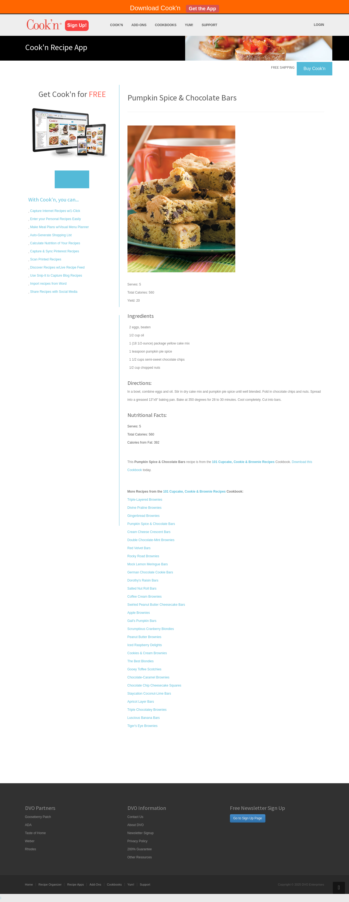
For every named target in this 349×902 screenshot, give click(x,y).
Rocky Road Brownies (143, 556)
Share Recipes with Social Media (53, 292)
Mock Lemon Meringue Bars (147, 564)
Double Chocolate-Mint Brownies (151, 540)
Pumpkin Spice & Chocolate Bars (151, 524)
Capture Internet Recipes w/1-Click (54, 211)
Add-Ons (138, 25)
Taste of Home (35, 833)
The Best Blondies (140, 661)
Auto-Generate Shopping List (50, 235)
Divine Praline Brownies (144, 508)
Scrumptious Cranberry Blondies (150, 629)
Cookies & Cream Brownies (147, 653)
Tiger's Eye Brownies (142, 726)
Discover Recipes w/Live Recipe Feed (57, 267)
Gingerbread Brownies (143, 516)
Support (209, 25)
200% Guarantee (139, 849)
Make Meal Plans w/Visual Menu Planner (59, 227)
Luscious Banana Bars (143, 718)
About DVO (135, 825)
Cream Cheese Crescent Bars (149, 532)
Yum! (189, 25)
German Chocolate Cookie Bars (150, 572)
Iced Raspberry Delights (144, 645)
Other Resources (139, 857)
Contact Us (135, 817)
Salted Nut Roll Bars (142, 588)
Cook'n (116, 25)
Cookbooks (166, 25)
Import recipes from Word (48, 283)
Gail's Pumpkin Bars (142, 621)
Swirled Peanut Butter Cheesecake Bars (156, 605)
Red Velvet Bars (139, 548)
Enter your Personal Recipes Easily (55, 219)
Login (319, 25)
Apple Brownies (138, 613)
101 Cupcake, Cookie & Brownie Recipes (194, 491)
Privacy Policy (137, 841)
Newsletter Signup (140, 833)
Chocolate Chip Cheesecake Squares (154, 685)
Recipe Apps (75, 884)
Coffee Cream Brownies (144, 596)
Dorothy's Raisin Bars (142, 580)
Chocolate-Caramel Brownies (148, 677)
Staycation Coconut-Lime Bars (149, 693)
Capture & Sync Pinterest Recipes (54, 251)
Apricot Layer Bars (140, 702)
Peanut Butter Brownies (144, 637)
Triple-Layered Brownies (145, 500)
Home (29, 884)
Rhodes (30, 849)
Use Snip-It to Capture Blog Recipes (55, 275)
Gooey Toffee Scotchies (144, 669)
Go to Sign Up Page (247, 818)
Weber (29, 841)
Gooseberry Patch (38, 817)
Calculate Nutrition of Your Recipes (54, 243)
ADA (28, 825)
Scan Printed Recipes (45, 259)
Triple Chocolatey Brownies (147, 710)
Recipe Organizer (50, 884)
